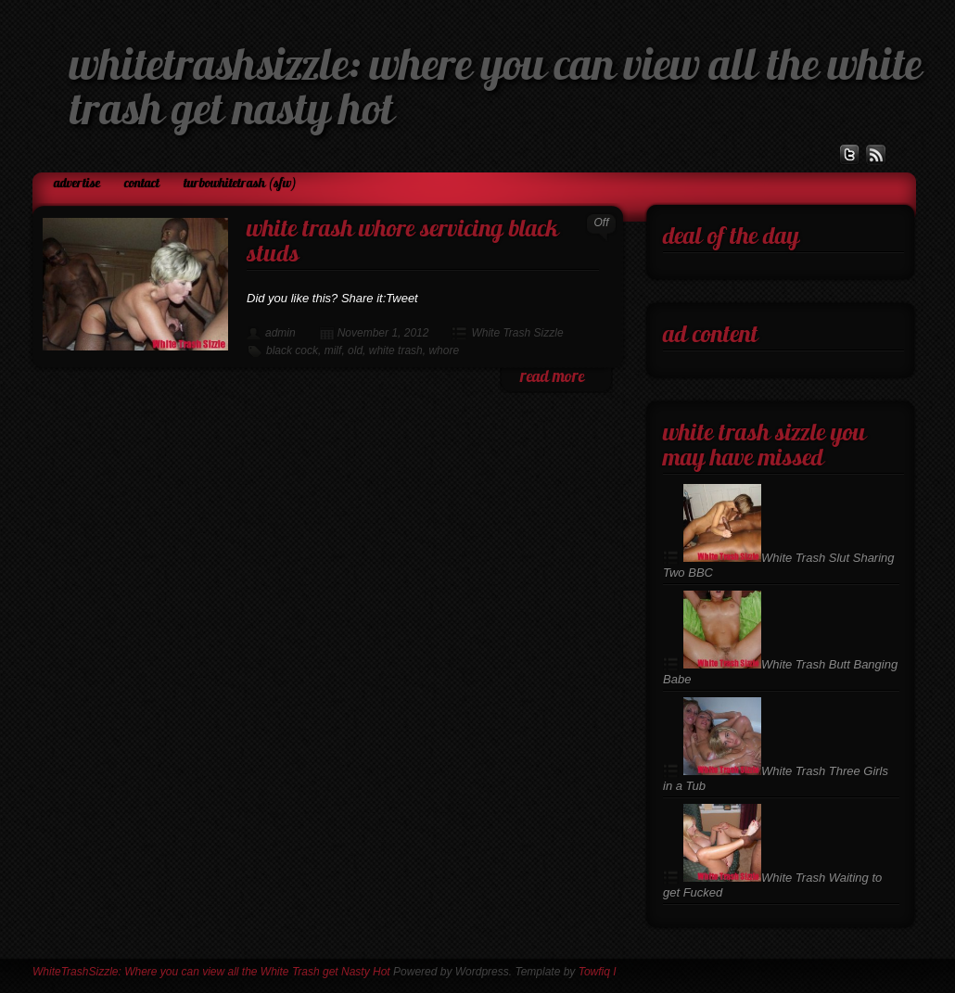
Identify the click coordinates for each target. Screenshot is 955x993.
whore (443, 350)
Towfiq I (598, 971)
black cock (292, 350)
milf (333, 350)
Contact (141, 184)
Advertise (77, 184)
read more (552, 378)
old (355, 350)
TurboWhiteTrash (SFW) (240, 184)
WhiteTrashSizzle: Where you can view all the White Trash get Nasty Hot (211, 971)
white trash (396, 350)
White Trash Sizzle (517, 332)
